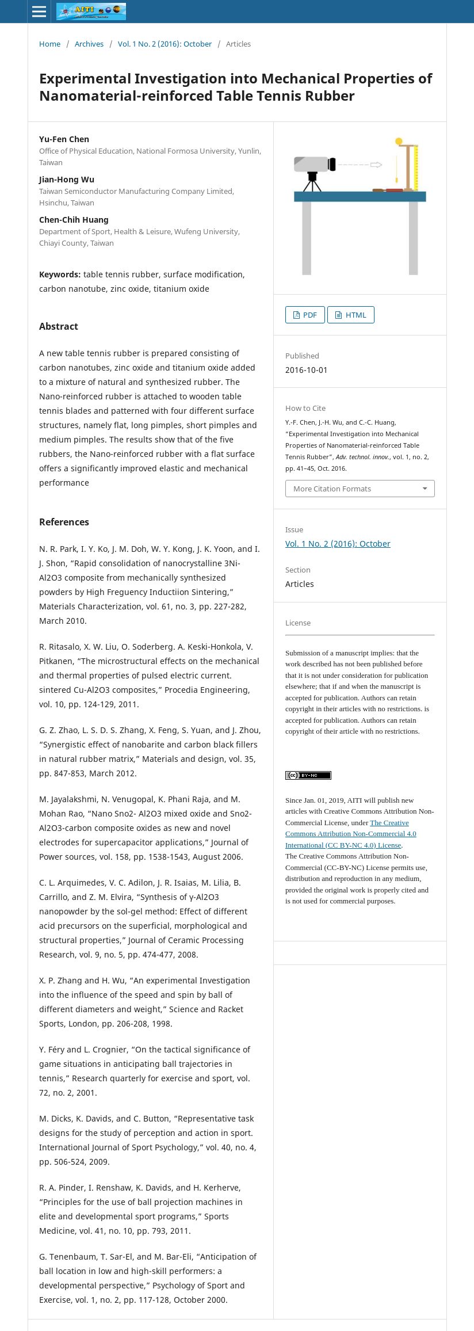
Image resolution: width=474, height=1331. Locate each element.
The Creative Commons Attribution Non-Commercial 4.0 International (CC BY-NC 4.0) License (350, 833)
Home (49, 44)
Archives (89, 44)
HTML (355, 315)
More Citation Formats (332, 488)
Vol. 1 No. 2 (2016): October (165, 44)
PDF (309, 315)
